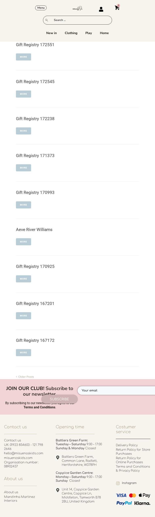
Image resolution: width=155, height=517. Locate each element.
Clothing (71, 33)
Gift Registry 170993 (35, 192)
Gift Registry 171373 (35, 155)
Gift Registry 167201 (35, 303)
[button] (41, 7)
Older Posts (25, 377)
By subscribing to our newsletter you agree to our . (39, 405)
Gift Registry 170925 (35, 266)
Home (104, 33)
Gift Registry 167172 (35, 340)
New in (51, 33)
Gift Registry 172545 (35, 81)
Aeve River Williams (34, 229)
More (23, 57)
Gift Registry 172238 (35, 118)
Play (89, 33)
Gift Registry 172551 (35, 44)
